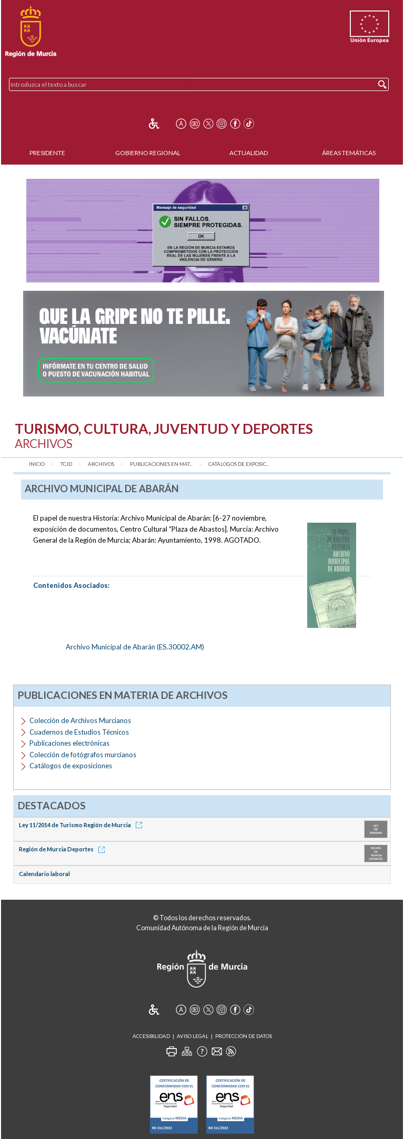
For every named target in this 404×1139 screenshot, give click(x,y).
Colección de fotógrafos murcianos (82, 754)
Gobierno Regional (147, 153)
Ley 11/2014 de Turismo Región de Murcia (82, 824)
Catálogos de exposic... (238, 464)
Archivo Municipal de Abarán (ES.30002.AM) (135, 647)
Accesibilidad (151, 1036)
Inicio (37, 464)
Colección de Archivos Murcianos (80, 720)
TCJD (66, 464)
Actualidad (248, 153)
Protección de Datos (243, 1036)
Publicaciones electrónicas (69, 743)
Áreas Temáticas (349, 153)
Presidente (47, 153)
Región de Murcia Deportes (63, 849)
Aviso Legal (192, 1036)
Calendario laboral (44, 873)
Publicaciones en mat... (161, 464)
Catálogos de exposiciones (70, 765)
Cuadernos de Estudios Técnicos (79, 732)
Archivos (101, 464)
